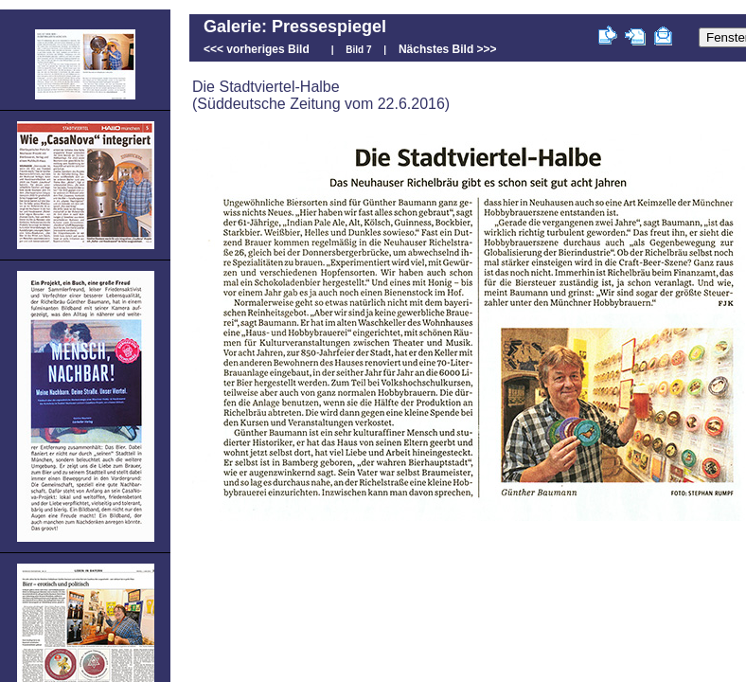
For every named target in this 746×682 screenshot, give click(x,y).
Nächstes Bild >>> (448, 49)
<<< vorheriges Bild (257, 49)
